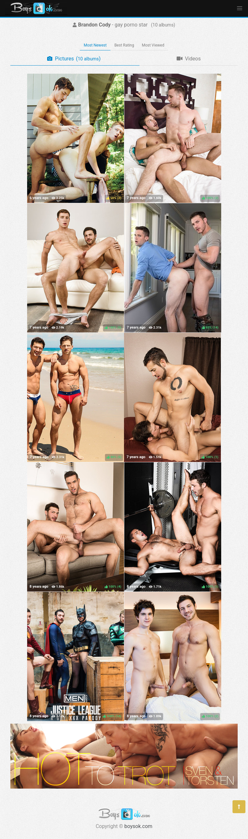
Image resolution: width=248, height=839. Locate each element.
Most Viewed (153, 45)
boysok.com (138, 826)
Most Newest (95, 45)
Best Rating (124, 45)
